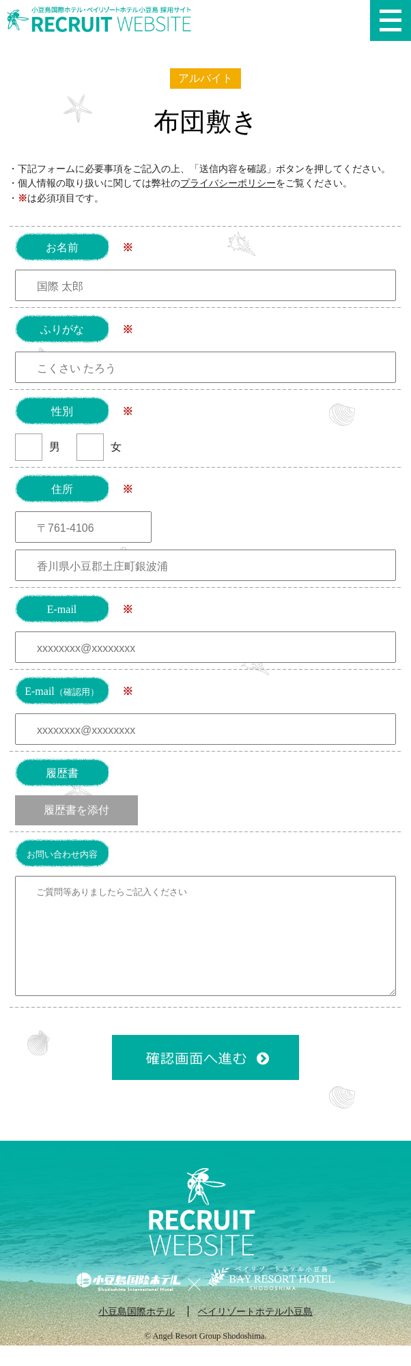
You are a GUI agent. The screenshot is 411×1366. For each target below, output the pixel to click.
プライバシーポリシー (228, 182)
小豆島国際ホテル (136, 1331)
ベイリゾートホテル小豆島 (255, 1331)
